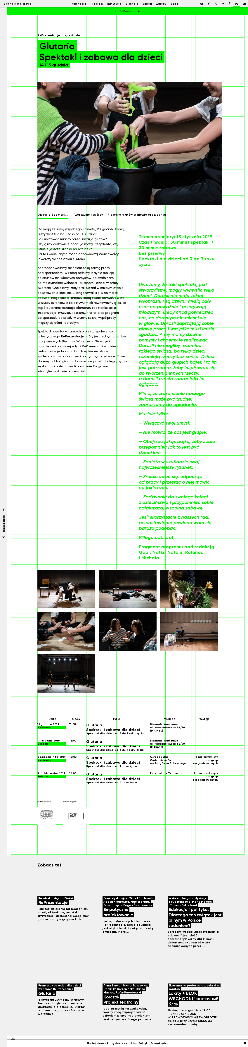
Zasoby (162, 4)
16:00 (73, 756)
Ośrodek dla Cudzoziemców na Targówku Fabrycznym (168, 760)
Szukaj (147, 4)
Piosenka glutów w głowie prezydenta (136, 214)
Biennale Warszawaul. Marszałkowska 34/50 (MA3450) (167, 727)
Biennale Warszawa (21, 4)
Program (93, 4)
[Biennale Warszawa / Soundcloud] (218, 3)
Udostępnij (3, 523)
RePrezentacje (128, 11)
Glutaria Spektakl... (52, 214)
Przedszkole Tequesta (166, 773)
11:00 (72, 724)
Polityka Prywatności (153, 1043)
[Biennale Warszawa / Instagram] (211, 3)
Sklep (177, 4)
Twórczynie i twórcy (88, 214)
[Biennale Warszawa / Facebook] (197, 3)
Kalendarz (74, 4)
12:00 (73, 740)
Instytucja (112, 4)
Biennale (131, 4)
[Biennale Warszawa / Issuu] (225, 3)
